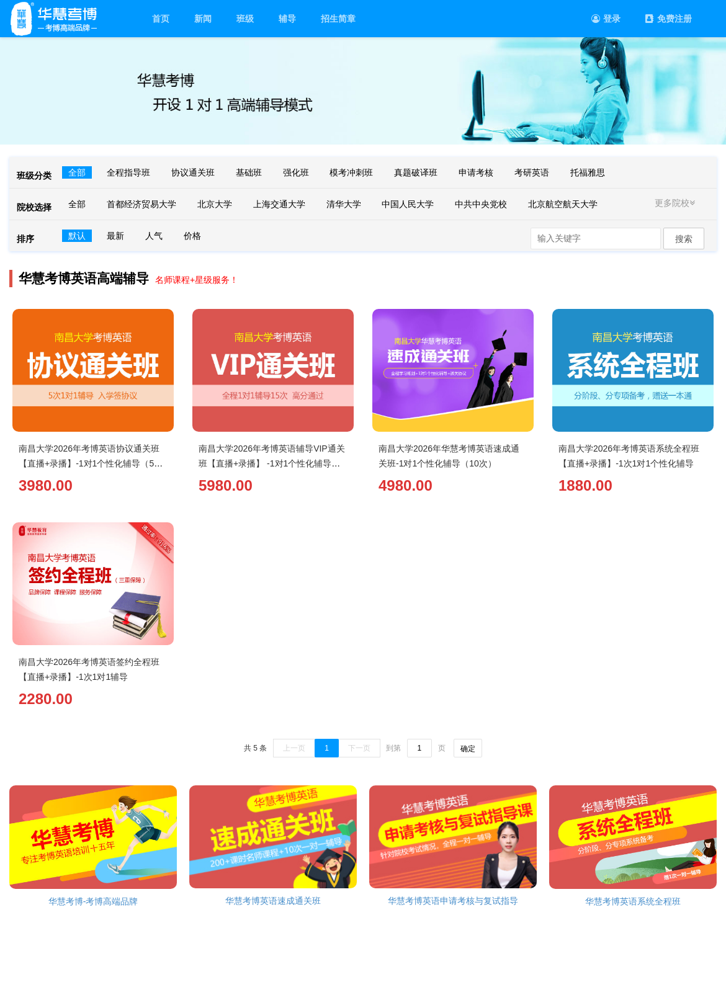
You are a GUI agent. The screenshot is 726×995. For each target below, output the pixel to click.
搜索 (683, 239)
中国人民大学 (408, 204)
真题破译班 (415, 172)
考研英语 (531, 172)
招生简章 (338, 19)
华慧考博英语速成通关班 (273, 901)
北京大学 (214, 204)
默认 (77, 236)
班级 (245, 19)
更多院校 (676, 203)
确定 (467, 748)
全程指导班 (128, 172)
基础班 (249, 172)
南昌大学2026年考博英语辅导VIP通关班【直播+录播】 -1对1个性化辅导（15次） (272, 463)
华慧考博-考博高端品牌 (93, 901)
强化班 (296, 172)
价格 (192, 236)
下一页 (359, 748)
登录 (606, 18)
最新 (115, 236)
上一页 (294, 748)
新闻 (203, 19)
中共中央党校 (481, 204)
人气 (154, 236)
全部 (77, 172)
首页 (160, 19)
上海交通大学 (279, 204)
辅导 (287, 19)
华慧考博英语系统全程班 (633, 901)
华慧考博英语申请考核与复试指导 (453, 901)
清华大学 (343, 204)
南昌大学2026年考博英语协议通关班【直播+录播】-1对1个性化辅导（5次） (89, 463)
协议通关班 (193, 172)
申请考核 (476, 172)
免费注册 (668, 18)
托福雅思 (587, 172)
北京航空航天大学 (563, 204)
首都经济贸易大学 (141, 204)
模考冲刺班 (351, 172)
